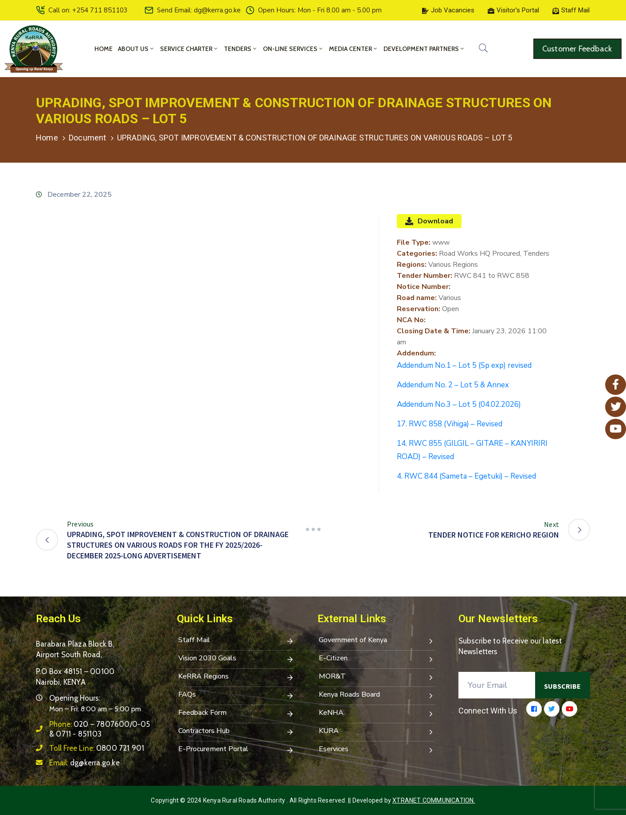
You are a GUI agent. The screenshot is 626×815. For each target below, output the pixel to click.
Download (429, 221)
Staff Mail (236, 641)
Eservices (377, 750)
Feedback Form (236, 713)
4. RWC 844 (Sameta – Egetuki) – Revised (466, 476)
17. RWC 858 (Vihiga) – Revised (449, 424)
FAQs (236, 695)
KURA (377, 731)
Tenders (241, 49)
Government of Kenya (377, 641)
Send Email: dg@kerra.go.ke (199, 10)
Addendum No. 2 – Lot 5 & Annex (453, 385)
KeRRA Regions (236, 677)
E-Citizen (377, 659)
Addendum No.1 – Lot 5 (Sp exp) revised (464, 365)
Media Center (353, 49)
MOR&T (377, 677)
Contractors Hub (236, 731)
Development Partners (424, 49)
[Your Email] (497, 685)
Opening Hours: (74, 698)
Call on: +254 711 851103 (88, 10)
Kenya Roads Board (377, 695)
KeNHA (377, 713)
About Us (136, 49)
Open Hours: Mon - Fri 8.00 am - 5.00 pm (320, 10)
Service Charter (189, 49)
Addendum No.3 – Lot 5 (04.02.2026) (459, 404)
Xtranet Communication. (433, 800)
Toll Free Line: (96, 748)
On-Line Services (293, 49)
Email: (84, 762)
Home (103, 49)
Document (87, 137)
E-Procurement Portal (236, 750)
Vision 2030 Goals (236, 659)
